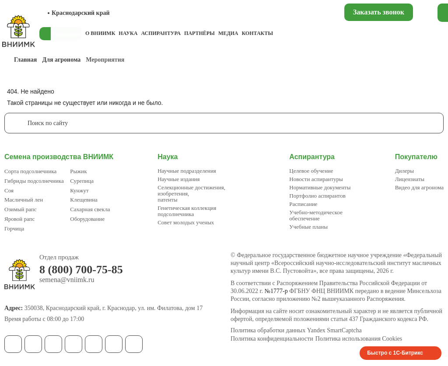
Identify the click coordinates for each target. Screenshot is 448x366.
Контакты (257, 33)
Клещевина (84, 199)
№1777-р (276, 291)
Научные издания (179, 179)
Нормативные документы (319, 187)
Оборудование (87, 219)
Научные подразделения (187, 170)
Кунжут (79, 190)
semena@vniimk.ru (66, 279)
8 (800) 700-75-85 (81, 269)
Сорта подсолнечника (30, 171)
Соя (9, 190)
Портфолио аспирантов (317, 195)
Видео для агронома (419, 187)
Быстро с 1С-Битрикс (395, 353)
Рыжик (78, 171)
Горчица (14, 228)
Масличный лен (23, 199)
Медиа (228, 33)
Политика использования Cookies (358, 339)
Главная (25, 59)
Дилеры (404, 170)
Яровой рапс (19, 219)
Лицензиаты (409, 179)
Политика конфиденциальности (272, 339)
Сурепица (82, 181)
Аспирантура (160, 33)
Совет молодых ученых (186, 222)
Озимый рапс (20, 209)
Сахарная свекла (90, 209)
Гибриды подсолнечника (34, 181)
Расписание (303, 204)
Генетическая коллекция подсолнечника (187, 211)
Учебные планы (308, 226)
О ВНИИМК (100, 33)
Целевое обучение (311, 170)
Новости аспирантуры (316, 179)
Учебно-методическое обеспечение (316, 215)
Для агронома (61, 59)
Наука (128, 33)
